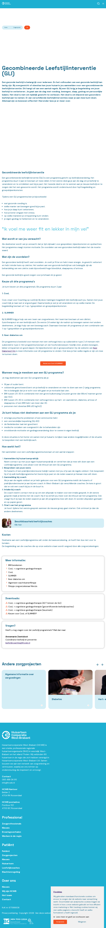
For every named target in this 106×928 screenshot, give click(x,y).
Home (5, 27)
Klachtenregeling (11, 874)
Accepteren (62, 921)
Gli (27, 27)
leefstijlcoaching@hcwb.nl (17, 644)
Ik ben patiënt (82, 14)
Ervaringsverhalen (11, 835)
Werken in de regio (12, 839)
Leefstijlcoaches (11, 870)
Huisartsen (8, 866)
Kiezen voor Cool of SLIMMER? (53, 364)
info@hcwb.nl (8, 785)
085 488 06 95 (9, 782)
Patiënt (6, 854)
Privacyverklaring (10, 916)
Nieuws (6, 830)
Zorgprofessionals (11, 826)
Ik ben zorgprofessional (29, 14)
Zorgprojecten (17, 27)
